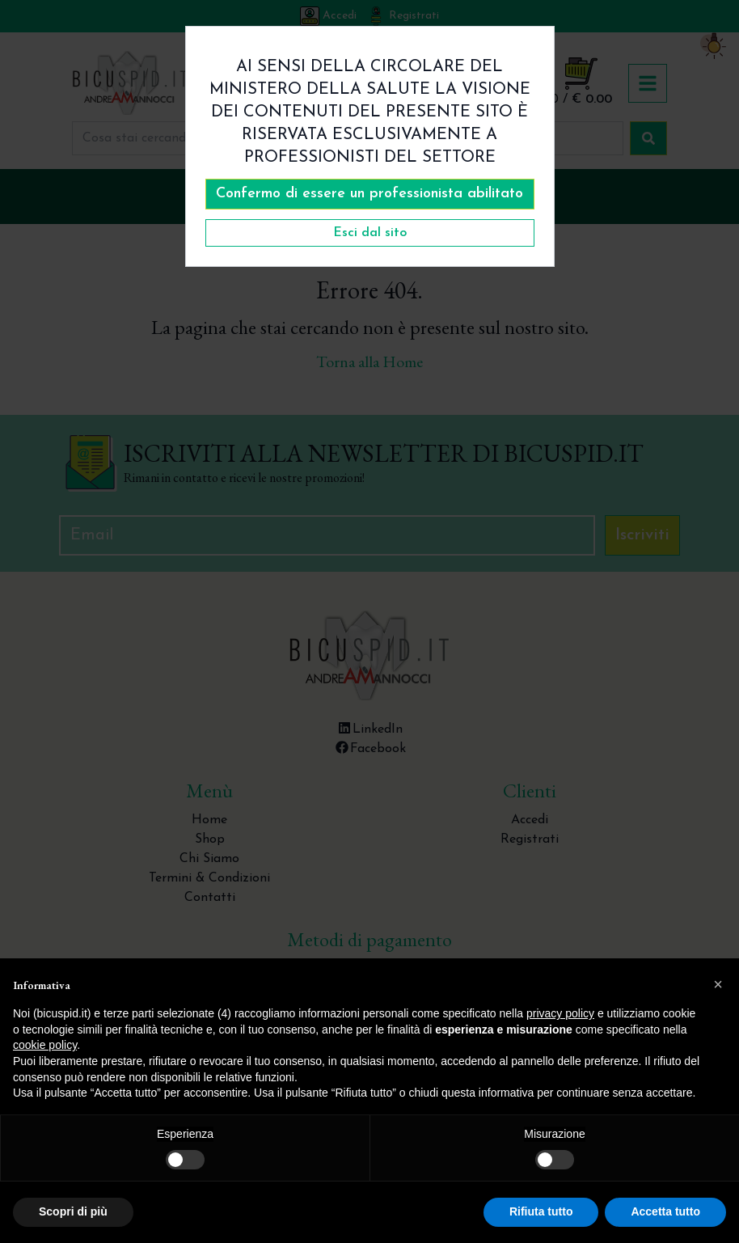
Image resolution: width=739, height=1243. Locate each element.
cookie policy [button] (45, 1044)
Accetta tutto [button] (665, 1211)
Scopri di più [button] (73, 1211)
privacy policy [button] (560, 1013)
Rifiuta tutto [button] (541, 1211)
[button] (718, 984)
